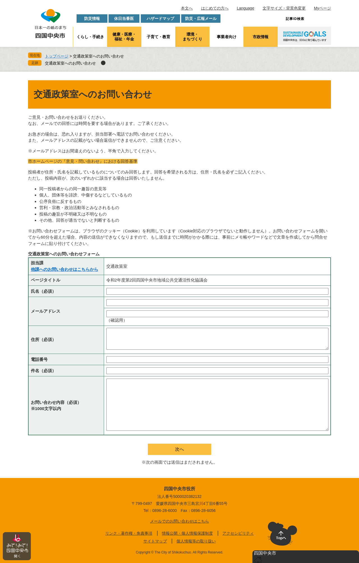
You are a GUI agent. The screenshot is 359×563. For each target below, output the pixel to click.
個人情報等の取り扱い (196, 541)
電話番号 (39, 359)
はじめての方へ (215, 8)
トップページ (56, 56)
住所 (43, 339)
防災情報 (92, 18)
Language (245, 8)
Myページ (322, 8)
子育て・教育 (158, 37)
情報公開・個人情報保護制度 (187, 533)
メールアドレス (45, 311)
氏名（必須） (43, 291)
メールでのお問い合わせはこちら (179, 521)
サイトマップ (155, 541)
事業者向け (226, 37)
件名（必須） (43, 370)
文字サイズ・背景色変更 (284, 8)
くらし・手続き (90, 37)
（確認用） (116, 320)
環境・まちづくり (192, 36)
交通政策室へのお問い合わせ (70, 63)
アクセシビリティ (238, 533)
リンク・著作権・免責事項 (128, 533)
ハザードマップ (160, 18)
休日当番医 (124, 18)
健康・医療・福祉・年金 (124, 36)
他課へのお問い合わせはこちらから (64, 269)
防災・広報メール (201, 18)
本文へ (187, 8)
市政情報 (260, 37)
